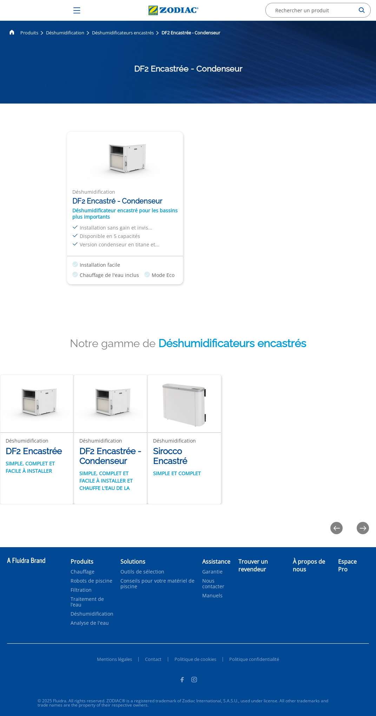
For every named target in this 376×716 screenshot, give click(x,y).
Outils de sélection (142, 572)
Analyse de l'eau (90, 623)
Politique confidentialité (254, 659)
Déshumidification (65, 32)
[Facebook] (181, 680)
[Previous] (336, 528)
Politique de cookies (195, 659)
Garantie (212, 572)
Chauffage (82, 572)
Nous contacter (213, 583)
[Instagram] (194, 680)
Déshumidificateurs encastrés (123, 32)
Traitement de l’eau (87, 602)
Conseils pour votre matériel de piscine (157, 583)
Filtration (81, 590)
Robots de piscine (91, 581)
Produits (29, 32)
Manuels (212, 595)
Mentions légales (114, 659)
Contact (153, 659)
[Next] (363, 528)
